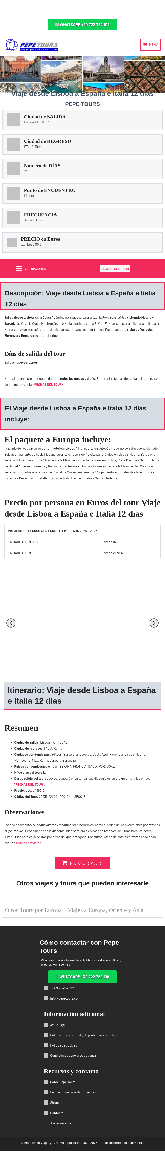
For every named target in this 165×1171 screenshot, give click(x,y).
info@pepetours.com (65, 1018)
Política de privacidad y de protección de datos (83, 1054)
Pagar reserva (61, 1142)
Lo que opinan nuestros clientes (73, 1112)
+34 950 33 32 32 (62, 1007)
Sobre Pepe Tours (62, 1101)
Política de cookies (63, 1064)
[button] (83, 24)
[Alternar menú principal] (150, 47)
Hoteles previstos (28, 848)
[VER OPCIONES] (30, 273)
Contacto (57, 1132)
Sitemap (56, 1122)
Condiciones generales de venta (73, 1075)
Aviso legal (58, 1044)
